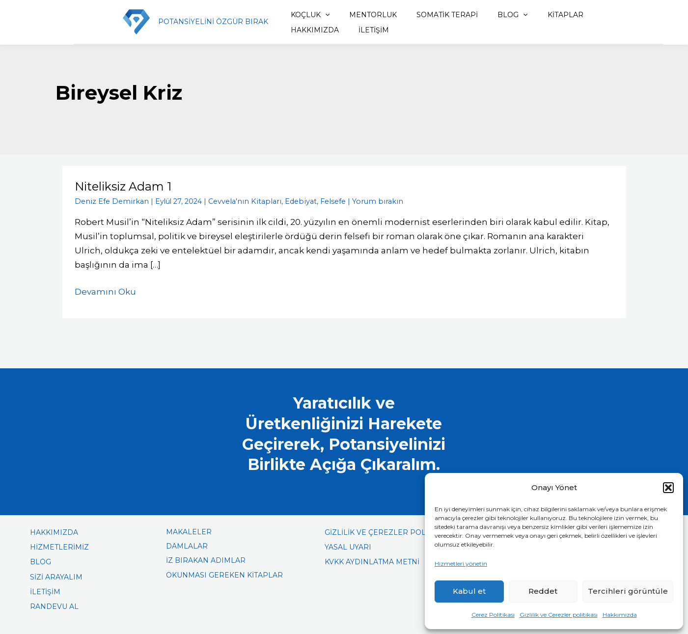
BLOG (490, 14)
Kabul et (469, 591)
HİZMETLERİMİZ (59, 546)
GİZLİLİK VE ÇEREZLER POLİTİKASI (387, 531)
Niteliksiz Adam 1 (123, 186)
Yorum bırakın (363, 200)
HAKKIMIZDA (596, 14)
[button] (668, 488)
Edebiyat (290, 200)
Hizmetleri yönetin (461, 563)
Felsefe (321, 200)
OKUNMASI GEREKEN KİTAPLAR (224, 574)
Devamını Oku (105, 290)
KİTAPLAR (538, 14)
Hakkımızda (620, 614)
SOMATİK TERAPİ (429, 14)
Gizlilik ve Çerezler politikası (559, 614)
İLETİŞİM (296, 30)
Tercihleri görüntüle (628, 591)
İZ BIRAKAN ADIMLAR (206, 559)
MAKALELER (189, 531)
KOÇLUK (300, 14)
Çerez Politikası (493, 614)
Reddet (542, 591)
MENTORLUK (359, 14)
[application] (315, 14)
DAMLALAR (187, 545)
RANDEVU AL (54, 606)
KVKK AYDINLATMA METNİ (372, 561)
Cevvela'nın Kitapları (238, 200)
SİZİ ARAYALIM (56, 576)
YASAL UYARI (348, 546)
